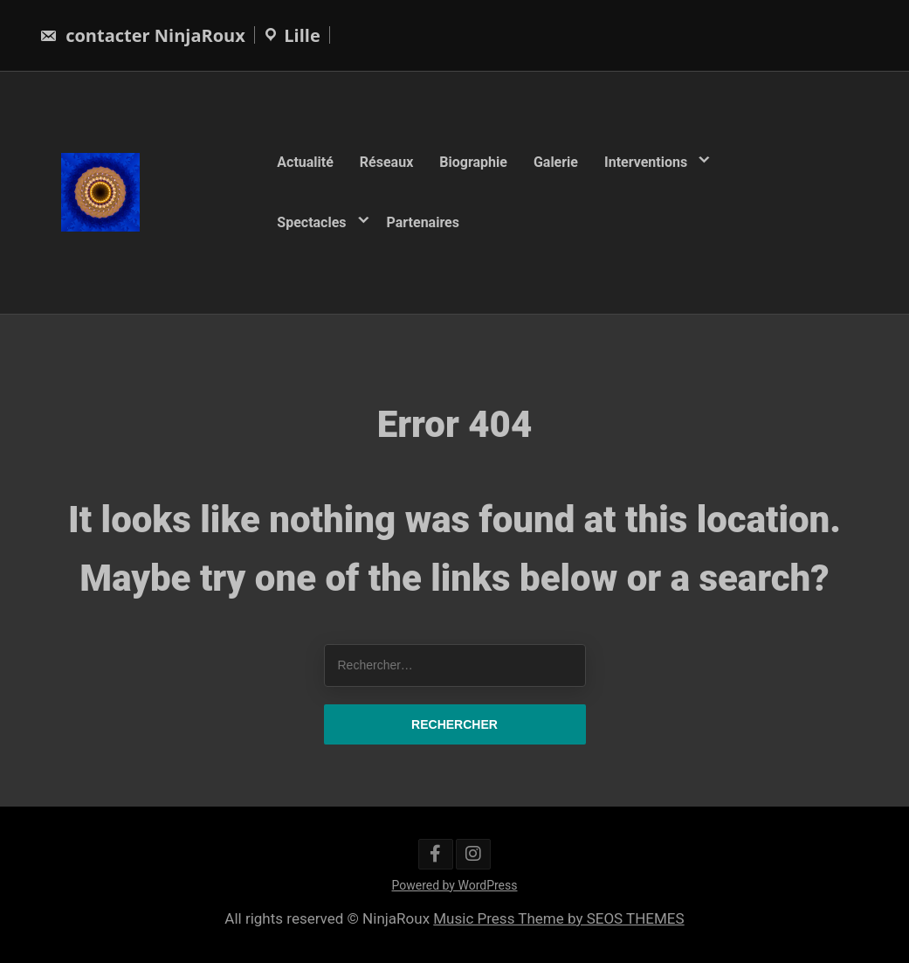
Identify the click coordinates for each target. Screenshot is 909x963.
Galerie (556, 162)
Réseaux (386, 162)
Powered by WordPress (455, 885)
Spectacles (311, 221)
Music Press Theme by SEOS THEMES (558, 918)
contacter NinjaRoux (142, 35)
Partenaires (423, 221)
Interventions (645, 162)
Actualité (305, 162)
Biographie (473, 162)
